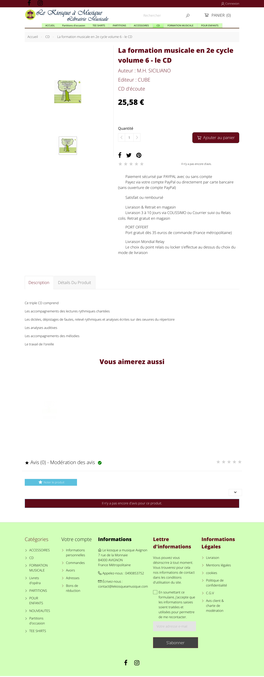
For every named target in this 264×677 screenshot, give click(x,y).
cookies (211, 574)
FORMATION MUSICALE (38, 568)
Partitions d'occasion (37, 621)
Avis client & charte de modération (215, 606)
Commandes (75, 564)
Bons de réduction (73, 589)
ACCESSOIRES (39, 551)
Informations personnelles (75, 553)
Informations (115, 540)
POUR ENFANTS (36, 601)
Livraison (212, 558)
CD (31, 559)
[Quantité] (129, 137)
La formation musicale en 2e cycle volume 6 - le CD (49, 424)
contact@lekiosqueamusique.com (123, 587)
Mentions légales (218, 566)
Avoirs (70, 571)
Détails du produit (75, 283)
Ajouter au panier (216, 137)
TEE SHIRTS (37, 632)
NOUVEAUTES (39, 612)
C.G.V (210, 594)
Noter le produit (50, 483)
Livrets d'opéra (35, 581)
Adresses (72, 579)
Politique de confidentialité (216, 584)
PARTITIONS (38, 591)
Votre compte (76, 540)
